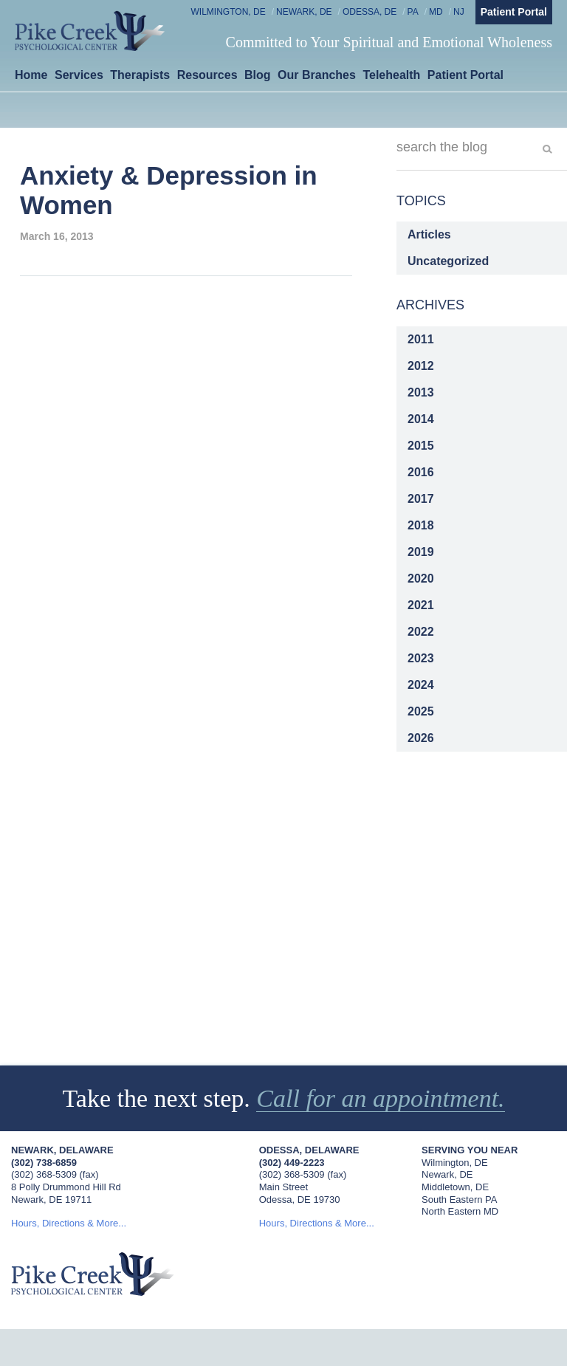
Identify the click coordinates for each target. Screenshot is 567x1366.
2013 (421, 392)
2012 (421, 366)
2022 (421, 631)
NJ (458, 12)
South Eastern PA (459, 1199)
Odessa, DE (369, 12)
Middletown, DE (455, 1186)
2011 (421, 339)
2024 (421, 685)
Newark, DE (304, 12)
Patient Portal (514, 12)
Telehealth (391, 75)
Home (31, 75)
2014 (421, 419)
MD (436, 12)
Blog (257, 75)
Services (79, 75)
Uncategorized (448, 261)
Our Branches (317, 75)
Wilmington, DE (228, 12)
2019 (421, 552)
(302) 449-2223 (292, 1162)
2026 (421, 738)
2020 (421, 578)
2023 (421, 658)
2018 (421, 525)
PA (413, 12)
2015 (421, 445)
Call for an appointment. (380, 1098)
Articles (429, 234)
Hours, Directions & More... (68, 1223)
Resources (207, 75)
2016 (421, 472)
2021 (421, 605)
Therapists (140, 75)
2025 (421, 711)
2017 (421, 498)
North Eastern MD (460, 1211)
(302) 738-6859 (44, 1162)
